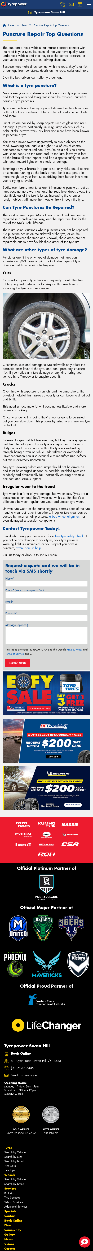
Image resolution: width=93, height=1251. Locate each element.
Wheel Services (13, 1202)
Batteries (9, 1193)
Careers (9, 1248)
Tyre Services (12, 1197)
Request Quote (17, 662)
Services (10, 1188)
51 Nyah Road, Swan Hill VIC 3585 (36, 1061)
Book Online (13, 1220)
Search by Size (13, 1157)
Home (8, 25)
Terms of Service (14, 654)
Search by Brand (14, 1161)
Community (12, 1230)
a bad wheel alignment (64, 516)
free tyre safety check (69, 536)
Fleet (7, 1225)
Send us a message (24, 1075)
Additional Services (15, 1206)
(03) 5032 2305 (22, 1068)
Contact (9, 1216)
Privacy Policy (74, 649)
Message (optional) (16, 625)
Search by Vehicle (15, 1152)
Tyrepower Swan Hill (46, 12)
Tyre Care (10, 1166)
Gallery (9, 1234)
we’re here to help (28, 548)
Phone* (24, 590)
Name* (9, 578)
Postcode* (11, 613)
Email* (9, 602)
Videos (9, 1244)
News (8, 1239)
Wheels (9, 1175)
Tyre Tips (9, 1170)
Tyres (8, 1148)
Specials (10, 1211)
